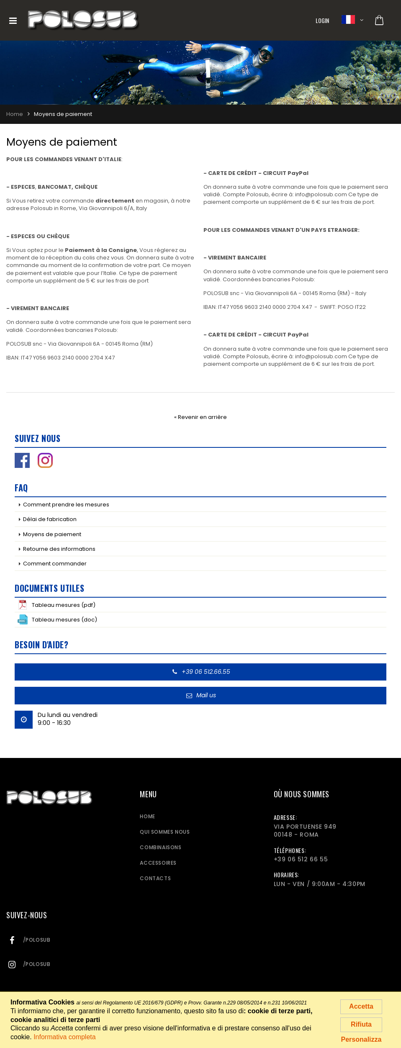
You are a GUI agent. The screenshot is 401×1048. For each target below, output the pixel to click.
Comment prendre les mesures (66, 505)
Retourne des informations (59, 549)
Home (147, 816)
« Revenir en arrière (200, 417)
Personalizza (361, 1039)
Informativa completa (64, 1036)
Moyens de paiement (52, 534)
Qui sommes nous (165, 831)
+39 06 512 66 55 (301, 859)
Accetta (361, 1006)
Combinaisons (160, 847)
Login (322, 20)
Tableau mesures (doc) (57, 619)
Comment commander (55, 564)
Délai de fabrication (50, 519)
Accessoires (158, 862)
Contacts (155, 878)
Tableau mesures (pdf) (56, 605)
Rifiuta (361, 1024)
